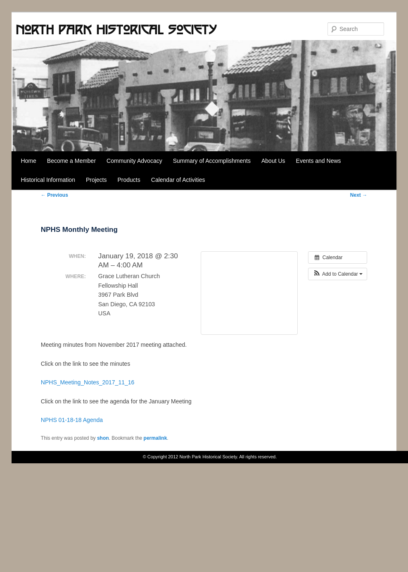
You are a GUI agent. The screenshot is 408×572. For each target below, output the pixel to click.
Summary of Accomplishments (212, 160)
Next (358, 195)
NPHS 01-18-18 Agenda (72, 420)
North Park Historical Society (116, 29)
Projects (96, 179)
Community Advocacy (134, 160)
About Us (273, 160)
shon (103, 438)
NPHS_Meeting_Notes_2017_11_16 (88, 382)
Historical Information (48, 179)
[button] (337, 274)
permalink (155, 438)
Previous (54, 195)
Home (28, 160)
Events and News (318, 160)
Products (129, 179)
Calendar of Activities (178, 179)
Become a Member (71, 160)
